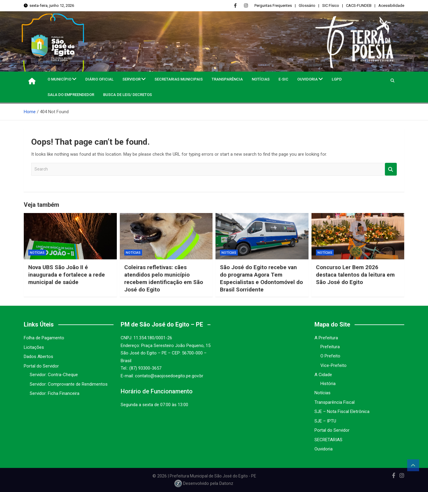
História (328, 383)
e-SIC (283, 79)
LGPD (337, 79)
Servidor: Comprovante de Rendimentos (69, 384)
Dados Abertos (38, 356)
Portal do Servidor (41, 366)
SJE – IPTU (325, 421)
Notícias (261, 79)
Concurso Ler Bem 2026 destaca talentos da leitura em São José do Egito (355, 274)
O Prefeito (330, 356)
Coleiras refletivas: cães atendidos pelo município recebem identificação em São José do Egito (164, 278)
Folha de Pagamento (44, 337)
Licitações (34, 347)
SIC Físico (330, 5)
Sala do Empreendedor (71, 94)
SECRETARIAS (328, 439)
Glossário (307, 5)
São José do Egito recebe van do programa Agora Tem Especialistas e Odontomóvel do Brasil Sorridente (261, 278)
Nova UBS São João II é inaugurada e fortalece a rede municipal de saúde (66, 274)
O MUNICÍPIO (59, 79)
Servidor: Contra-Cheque (54, 374)
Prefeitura (330, 346)
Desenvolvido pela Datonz (204, 483)
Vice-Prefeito (333, 365)
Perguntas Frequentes (273, 5)
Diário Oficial (99, 79)
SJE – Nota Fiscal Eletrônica (341, 411)
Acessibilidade (391, 5)
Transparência (227, 79)
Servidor (131, 79)
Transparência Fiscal (334, 402)
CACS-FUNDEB (359, 5)
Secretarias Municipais (179, 79)
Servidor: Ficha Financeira (54, 393)
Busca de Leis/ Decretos (127, 94)
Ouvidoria (307, 79)
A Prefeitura (326, 337)
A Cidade (323, 374)
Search (391, 169)
